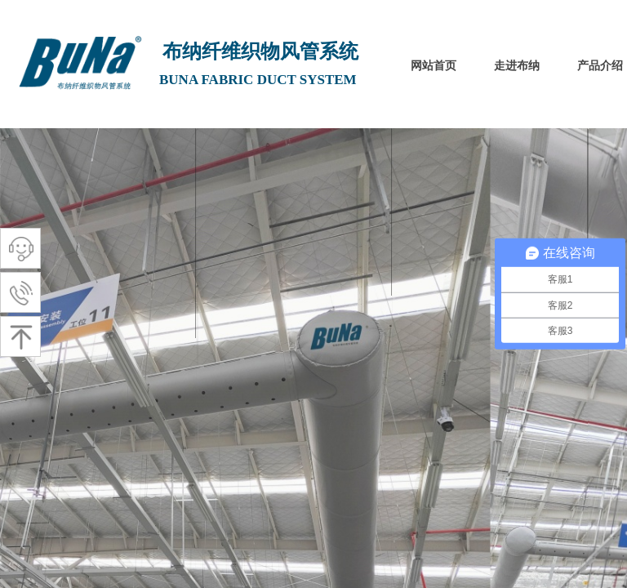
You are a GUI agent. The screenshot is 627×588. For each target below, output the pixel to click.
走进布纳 (517, 66)
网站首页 (433, 66)
